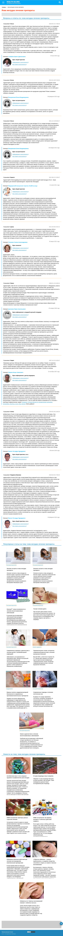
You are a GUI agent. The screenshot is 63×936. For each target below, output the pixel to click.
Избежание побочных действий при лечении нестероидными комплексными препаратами (17, 861)
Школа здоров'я (37, 647)
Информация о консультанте (20, 62)
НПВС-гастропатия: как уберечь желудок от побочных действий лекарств (42, 819)
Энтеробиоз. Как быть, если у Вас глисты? (14, 404)
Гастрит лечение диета (39, 609)
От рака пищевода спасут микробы (43, 776)
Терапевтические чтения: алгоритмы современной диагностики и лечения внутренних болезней (43, 652)
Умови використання (7, 932)
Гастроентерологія (11, 565)
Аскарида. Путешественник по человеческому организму (37, 402)
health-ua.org (15, 2)
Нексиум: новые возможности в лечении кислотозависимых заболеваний (16, 611)
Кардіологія (9, 688)
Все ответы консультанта (19, 64)
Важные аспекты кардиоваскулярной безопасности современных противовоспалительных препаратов (17, 694)
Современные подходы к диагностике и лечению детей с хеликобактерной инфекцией (18, 652)
